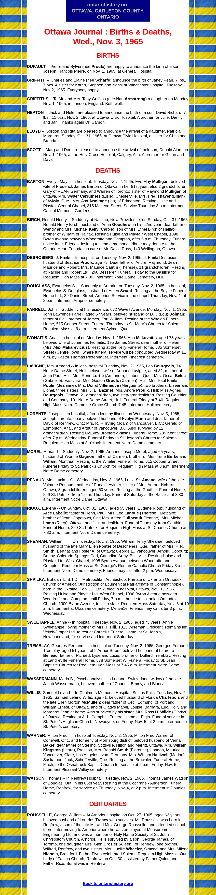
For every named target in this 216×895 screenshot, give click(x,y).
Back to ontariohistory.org (108, 883)
